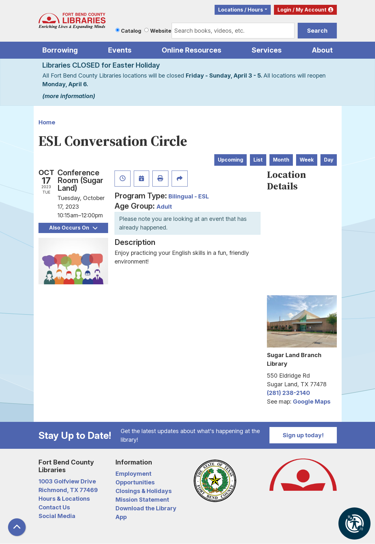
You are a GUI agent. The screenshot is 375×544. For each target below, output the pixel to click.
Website (160, 31)
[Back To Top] (17, 527)
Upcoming (230, 160)
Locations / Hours (240, 10)
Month (281, 160)
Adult (164, 206)
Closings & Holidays (143, 491)
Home (46, 122)
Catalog (131, 31)
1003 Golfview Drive (67, 481)
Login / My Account (302, 10)
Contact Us (54, 507)
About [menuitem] (322, 50)
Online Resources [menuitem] (191, 50)
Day (328, 160)
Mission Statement (142, 499)
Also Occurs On (73, 228)
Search (317, 30)
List (258, 160)
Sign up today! (303, 435)
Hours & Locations (64, 498)
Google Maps (311, 401)
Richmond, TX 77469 (68, 490)
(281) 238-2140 (288, 392)
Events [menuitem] (120, 50)
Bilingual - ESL (188, 196)
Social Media (56, 516)
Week (307, 160)
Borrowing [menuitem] (60, 50)
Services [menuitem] (266, 50)
